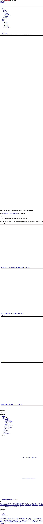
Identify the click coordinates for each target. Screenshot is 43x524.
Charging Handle (7, 422)
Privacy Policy (4, 514)
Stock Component (15, 213)
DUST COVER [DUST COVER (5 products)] (7, 521)
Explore (4, 429)
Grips (5, 423)
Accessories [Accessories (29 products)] (3, 518)
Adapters (4, 417)
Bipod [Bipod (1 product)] (30, 505)
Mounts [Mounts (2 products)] (35, 521)
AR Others (6, 419)
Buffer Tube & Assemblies (8, 421)
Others (4, 432)
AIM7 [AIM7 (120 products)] (5, 518)
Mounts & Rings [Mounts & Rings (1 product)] (38, 521)
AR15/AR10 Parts (5, 418)
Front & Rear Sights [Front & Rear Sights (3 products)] (15, 521)
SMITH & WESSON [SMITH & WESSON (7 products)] (6, 506)
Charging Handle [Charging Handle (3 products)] (2, 521)
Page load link (2, 523)
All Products (4, 213)
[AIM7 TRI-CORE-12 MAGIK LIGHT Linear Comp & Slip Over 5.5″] (21, 312)
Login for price (3, 269)
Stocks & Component (9, 213)
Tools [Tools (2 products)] (17, 506)
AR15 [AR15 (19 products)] (25, 505)
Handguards (6, 424)
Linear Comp (5, 431)
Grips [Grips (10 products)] (22, 521)
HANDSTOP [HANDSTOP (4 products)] (28, 521)
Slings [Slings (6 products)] (2, 506)
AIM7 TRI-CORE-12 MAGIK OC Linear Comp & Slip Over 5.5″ (12, 404)
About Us (3, 513)
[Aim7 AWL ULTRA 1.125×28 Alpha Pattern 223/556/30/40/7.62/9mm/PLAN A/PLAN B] (21, 266)
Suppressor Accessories (6, 433)
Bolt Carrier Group (7, 420)
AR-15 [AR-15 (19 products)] (23, 505)
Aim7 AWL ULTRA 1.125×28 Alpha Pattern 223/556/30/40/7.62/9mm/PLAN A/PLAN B (15, 267)
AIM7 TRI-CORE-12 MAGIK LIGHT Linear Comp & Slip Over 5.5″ (12, 313)
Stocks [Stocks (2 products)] (15, 506)
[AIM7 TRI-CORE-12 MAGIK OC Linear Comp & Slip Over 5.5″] (21, 403)
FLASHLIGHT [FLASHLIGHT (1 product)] (11, 521)
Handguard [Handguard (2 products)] (25, 521)
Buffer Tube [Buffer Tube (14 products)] (36, 505)
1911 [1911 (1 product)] (0, 518)
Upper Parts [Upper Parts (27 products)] (19, 506)
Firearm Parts (5, 430)
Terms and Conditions (4, 515)
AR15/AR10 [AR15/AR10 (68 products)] (28, 505)
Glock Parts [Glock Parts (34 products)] (20, 521)
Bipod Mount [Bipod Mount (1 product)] (33, 505)
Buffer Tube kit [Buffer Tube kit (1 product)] (41, 505)
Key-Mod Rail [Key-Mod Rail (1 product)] (32, 521)
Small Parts (6, 426)
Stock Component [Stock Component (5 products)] (11, 506)
